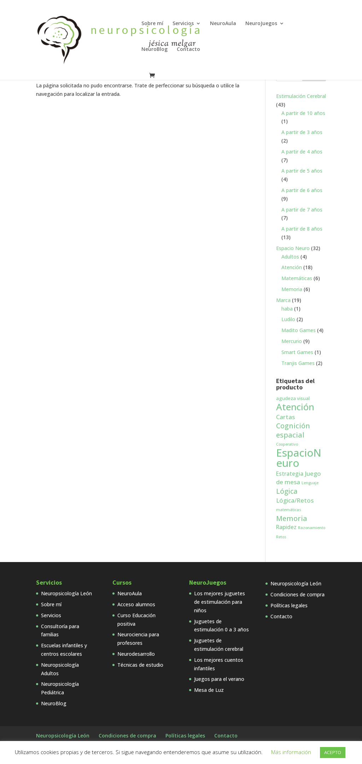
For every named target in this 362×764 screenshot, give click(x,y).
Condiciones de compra (297, 594)
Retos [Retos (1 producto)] (281, 536)
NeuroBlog (154, 49)
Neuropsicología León (66, 593)
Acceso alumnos (136, 604)
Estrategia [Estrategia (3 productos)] (289, 473)
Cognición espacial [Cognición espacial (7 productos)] (293, 430)
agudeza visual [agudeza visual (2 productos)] (293, 398)
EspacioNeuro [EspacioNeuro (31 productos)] (298, 458)
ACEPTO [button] (332, 752)
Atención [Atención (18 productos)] (295, 406)
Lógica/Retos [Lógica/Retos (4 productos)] (295, 500)
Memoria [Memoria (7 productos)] (291, 518)
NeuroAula (223, 24)
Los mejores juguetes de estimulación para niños (219, 602)
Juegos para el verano (219, 679)
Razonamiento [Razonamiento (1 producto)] (311, 527)
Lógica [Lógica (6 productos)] (286, 491)
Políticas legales (289, 605)
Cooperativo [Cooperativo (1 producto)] (287, 444)
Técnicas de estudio (140, 664)
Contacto (188, 49)
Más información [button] (291, 752)
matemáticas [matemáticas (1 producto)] (288, 509)
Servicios (183, 24)
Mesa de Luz (209, 690)
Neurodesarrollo (136, 653)
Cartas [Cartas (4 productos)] (285, 417)
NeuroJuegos (261, 24)
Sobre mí (152, 24)
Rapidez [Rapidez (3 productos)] (286, 527)
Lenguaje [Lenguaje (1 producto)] (310, 482)
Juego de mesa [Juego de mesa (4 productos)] (298, 477)
